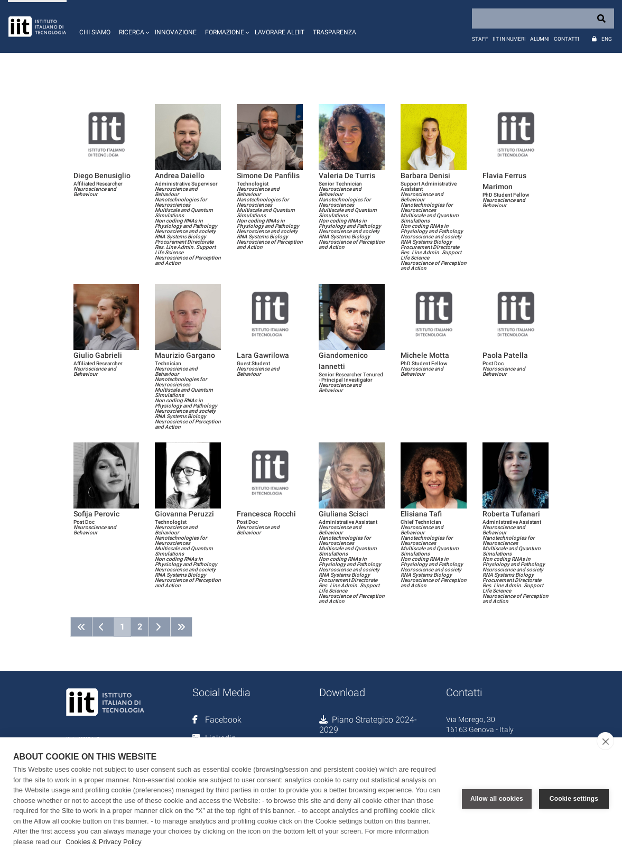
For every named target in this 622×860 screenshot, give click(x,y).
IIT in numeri (509, 39)
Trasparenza (334, 32)
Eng (606, 39)
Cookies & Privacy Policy (104, 842)
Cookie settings (574, 798)
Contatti (566, 39)
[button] (133, 26)
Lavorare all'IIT (279, 32)
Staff (480, 39)
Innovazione (176, 32)
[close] (605, 741)
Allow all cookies (496, 798)
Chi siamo (94, 32)
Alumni (540, 39)
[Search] (543, 18)
